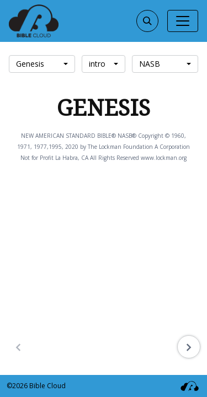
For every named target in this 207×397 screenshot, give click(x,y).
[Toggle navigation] (182, 21)
